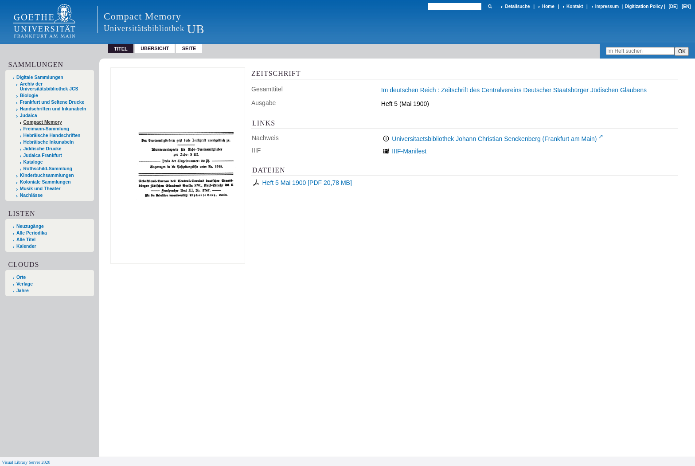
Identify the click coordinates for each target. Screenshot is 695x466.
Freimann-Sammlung (46, 128)
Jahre (22, 290)
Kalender (26, 246)
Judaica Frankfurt (42, 155)
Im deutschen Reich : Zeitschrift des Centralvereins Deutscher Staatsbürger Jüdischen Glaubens (514, 90)
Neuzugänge (30, 226)
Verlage (24, 284)
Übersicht (155, 48)
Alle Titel (25, 239)
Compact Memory (42, 122)
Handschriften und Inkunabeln (53, 108)
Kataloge (33, 162)
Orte (21, 277)
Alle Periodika (31, 233)
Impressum (607, 6)
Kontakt (574, 6)
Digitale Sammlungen (39, 77)
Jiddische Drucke (42, 148)
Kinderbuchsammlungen (47, 175)
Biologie (29, 95)
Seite (189, 48)
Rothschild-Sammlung (47, 168)
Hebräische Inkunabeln (48, 142)
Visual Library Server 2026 (26, 462)
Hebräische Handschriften (52, 135)
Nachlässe (31, 195)
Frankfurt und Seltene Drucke (52, 102)
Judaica (28, 115)
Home (548, 6)
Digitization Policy (644, 6)
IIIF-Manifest (409, 151)
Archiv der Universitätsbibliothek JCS (49, 86)
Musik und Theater (40, 188)
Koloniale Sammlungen (45, 182)
